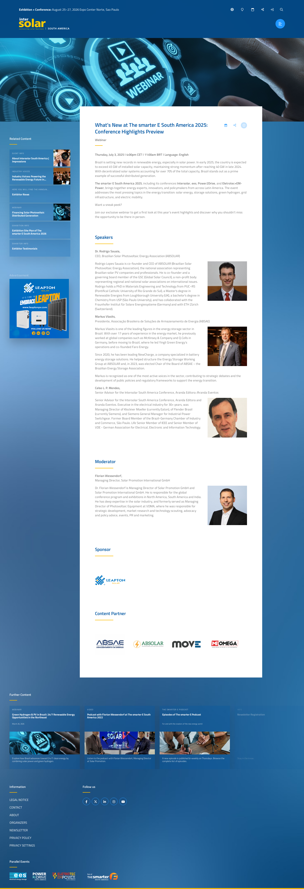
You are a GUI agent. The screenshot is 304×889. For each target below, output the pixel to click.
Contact (16, 807)
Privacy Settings (22, 845)
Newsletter (19, 830)
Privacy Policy (20, 837)
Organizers (18, 822)
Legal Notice (19, 799)
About (14, 815)
